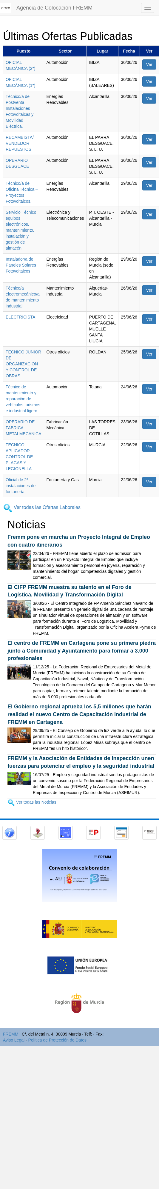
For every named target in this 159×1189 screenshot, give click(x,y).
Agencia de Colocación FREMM (54, 8)
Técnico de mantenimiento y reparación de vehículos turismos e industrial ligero (23, 398)
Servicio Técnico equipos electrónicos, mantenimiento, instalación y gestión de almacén (21, 230)
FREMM (10, 1034)
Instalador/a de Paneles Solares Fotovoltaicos (21, 265)
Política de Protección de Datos (57, 1040)
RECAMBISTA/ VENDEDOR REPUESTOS (20, 143)
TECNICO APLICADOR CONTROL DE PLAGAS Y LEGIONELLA (19, 456)
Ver (149, 64)
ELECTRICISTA (20, 317)
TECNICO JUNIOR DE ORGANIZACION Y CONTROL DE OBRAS (23, 364)
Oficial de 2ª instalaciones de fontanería (20, 485)
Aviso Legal (13, 1040)
